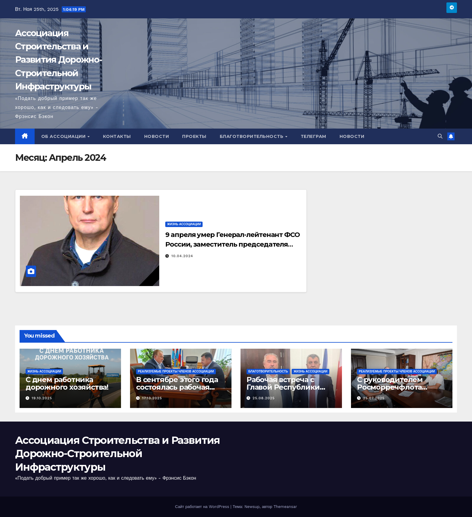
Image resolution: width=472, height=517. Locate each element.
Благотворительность (252, 136)
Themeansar (285, 506)
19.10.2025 (42, 398)
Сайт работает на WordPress (202, 506)
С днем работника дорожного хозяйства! (67, 383)
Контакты (117, 136)
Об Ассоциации (64, 136)
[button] (440, 136)
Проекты (194, 136)
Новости (156, 136)
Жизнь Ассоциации (184, 224)
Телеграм (313, 136)
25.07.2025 (374, 398)
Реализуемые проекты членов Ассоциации (176, 371)
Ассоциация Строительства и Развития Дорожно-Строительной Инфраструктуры (58, 60)
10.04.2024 (182, 256)
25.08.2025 (264, 398)
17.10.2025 (152, 398)
